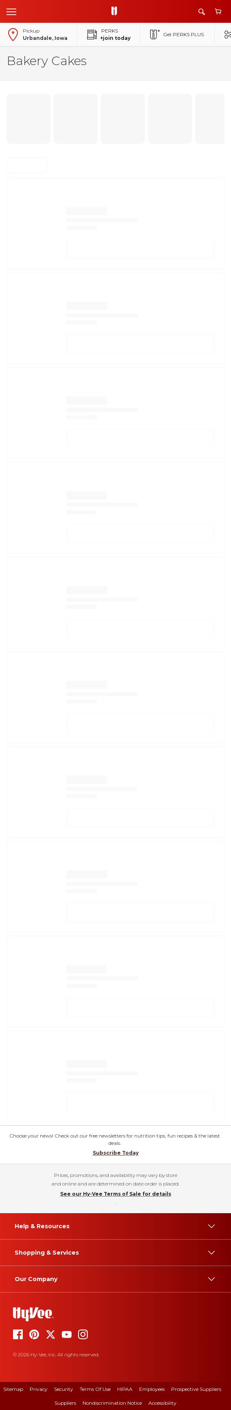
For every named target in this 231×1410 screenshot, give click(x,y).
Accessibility (162, 1403)
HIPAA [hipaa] (125, 1389)
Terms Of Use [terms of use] (95, 1389)
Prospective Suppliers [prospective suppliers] (196, 1389)
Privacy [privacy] (39, 1389)
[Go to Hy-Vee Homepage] (116, 11)
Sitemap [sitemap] (13, 1389)
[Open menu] (11, 11)
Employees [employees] (152, 1389)
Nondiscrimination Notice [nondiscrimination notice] (112, 1403)
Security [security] (63, 1389)
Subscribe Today (116, 1153)
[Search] (201, 11)
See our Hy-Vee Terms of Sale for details (115, 1194)
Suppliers (65, 1403)
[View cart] (217, 11)
